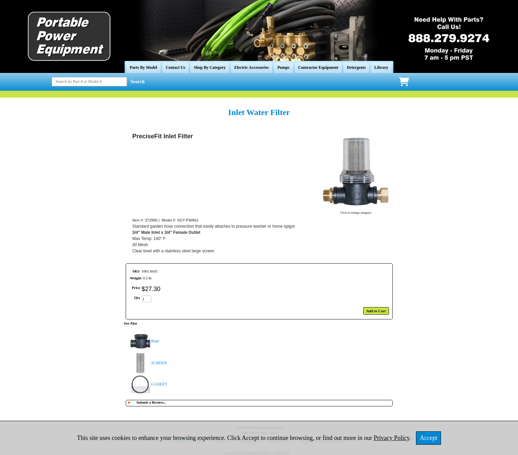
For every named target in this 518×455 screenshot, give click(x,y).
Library (381, 67)
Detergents (356, 67)
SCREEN (159, 363)
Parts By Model (143, 67)
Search (137, 81)
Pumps (283, 67)
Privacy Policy (391, 437)
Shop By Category (210, 67)
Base (155, 341)
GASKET (159, 384)
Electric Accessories (251, 67)
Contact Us (175, 67)
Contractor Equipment (318, 67)
